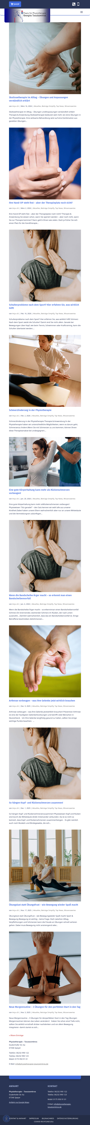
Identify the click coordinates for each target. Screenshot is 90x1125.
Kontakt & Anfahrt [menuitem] (17, 1118)
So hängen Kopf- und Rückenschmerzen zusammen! (36, 802)
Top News (60, 106)
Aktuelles (37, 106)
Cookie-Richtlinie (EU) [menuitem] (43, 1121)
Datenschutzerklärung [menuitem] (67, 1118)
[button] (81, 12)
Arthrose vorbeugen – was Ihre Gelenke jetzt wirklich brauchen (42, 700)
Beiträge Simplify (48, 106)
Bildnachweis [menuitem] (48, 1118)
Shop (16, 4)
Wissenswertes (70, 106)
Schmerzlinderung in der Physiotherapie (30, 410)
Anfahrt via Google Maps (19, 1102)
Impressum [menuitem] (34, 1118)
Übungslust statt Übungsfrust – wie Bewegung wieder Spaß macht (43, 904)
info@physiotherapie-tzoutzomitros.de (31, 1064)
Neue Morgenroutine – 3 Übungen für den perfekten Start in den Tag (44, 1007)
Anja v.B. (15, 106)
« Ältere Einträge (16, 1035)
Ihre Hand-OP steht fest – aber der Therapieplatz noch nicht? (41, 202)
